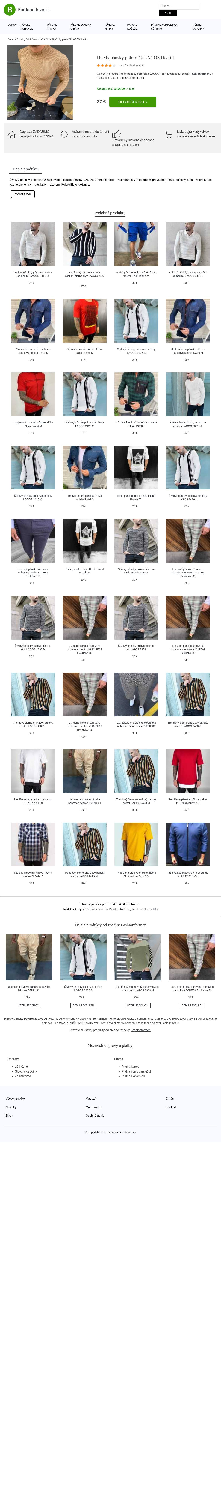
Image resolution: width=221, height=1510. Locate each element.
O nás (170, 1098)
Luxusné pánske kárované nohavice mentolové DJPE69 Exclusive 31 (84, 726)
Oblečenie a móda (36, 39)
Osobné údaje (95, 1115)
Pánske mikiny (110, 26)
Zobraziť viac (22, 194)
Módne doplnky (198, 26)
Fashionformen (200, 73)
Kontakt (171, 1107)
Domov (12, 24)
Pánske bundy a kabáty (80, 26)
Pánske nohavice (26, 26)
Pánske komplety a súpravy (164, 26)
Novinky (11, 1107)
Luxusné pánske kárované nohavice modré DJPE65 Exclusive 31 (33, 573)
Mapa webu (93, 1107)
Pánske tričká (52, 26)
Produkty (20, 39)
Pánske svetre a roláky (144, 909)
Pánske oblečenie (119, 909)
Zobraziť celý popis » (132, 77)
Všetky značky (15, 1098)
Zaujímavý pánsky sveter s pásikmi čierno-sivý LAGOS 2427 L (85, 276)
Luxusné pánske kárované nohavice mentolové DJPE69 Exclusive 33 (188, 649)
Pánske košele (132, 26)
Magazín (91, 1098)
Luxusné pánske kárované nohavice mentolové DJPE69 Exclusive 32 (84, 649)
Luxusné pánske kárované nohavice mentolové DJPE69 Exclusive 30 (188, 573)
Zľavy (9, 1115)
